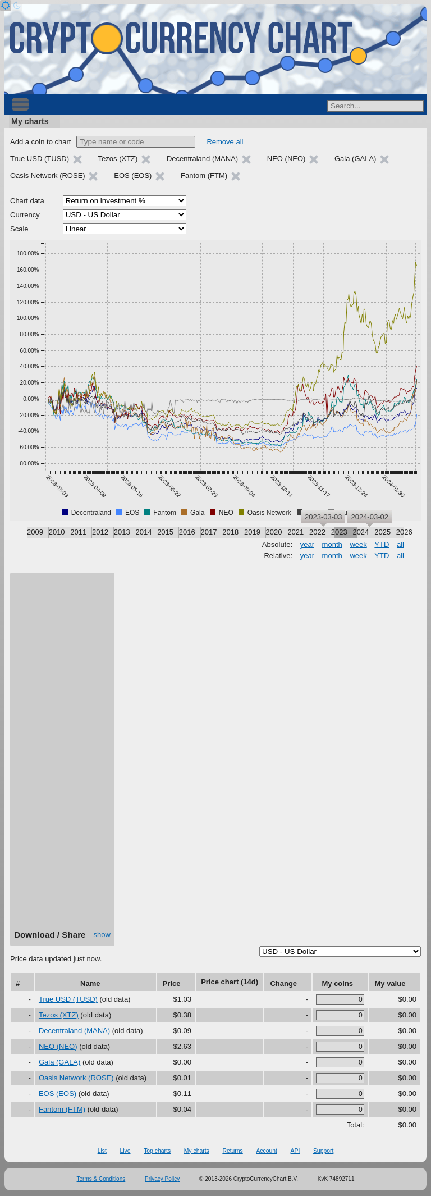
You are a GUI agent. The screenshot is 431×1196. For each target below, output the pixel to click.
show (102, 934)
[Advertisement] (62, 755)
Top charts (157, 1151)
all (400, 544)
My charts (30, 121)
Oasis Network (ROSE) (76, 1078)
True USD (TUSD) (68, 999)
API (295, 1151)
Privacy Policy (162, 1179)
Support (323, 1151)
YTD (381, 544)
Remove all (225, 142)
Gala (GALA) (59, 1062)
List (102, 1151)
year (307, 544)
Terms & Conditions (101, 1179)
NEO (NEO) (58, 1046)
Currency (25, 215)
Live (125, 1151)
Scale (19, 229)
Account (266, 1151)
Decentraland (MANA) (74, 1030)
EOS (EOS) (57, 1093)
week (358, 544)
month (332, 544)
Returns (232, 1151)
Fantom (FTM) (62, 1109)
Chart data (27, 201)
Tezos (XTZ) (59, 1015)
